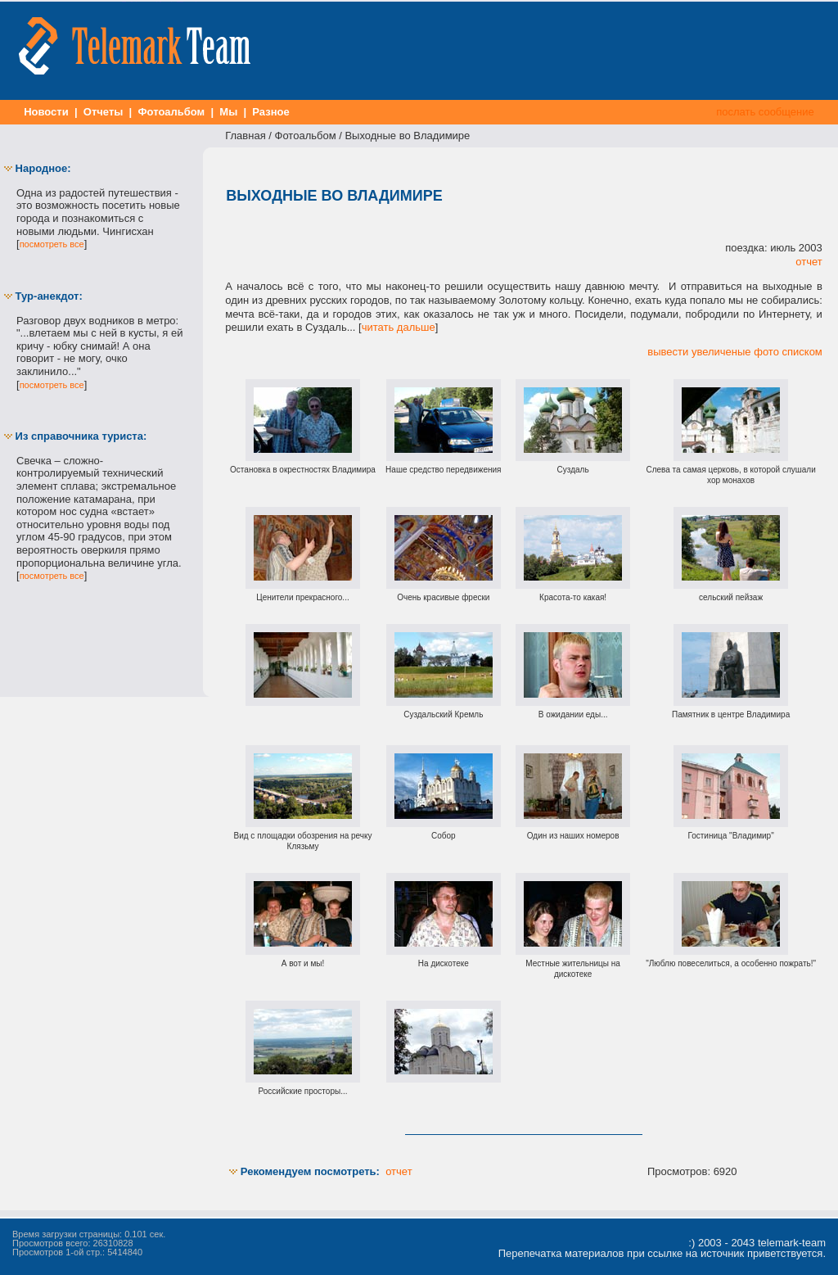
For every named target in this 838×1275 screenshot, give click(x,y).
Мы (229, 112)
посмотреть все (52, 244)
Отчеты (103, 112)
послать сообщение (766, 112)
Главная (245, 135)
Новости (46, 112)
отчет (808, 261)
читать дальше (398, 327)
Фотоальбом (171, 112)
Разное (271, 112)
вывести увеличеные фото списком (734, 352)
